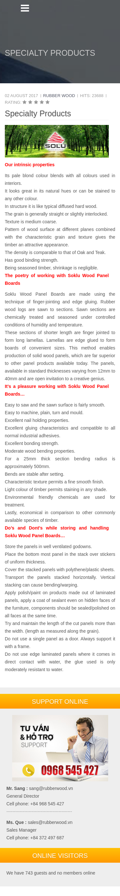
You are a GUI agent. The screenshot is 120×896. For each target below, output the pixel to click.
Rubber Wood (59, 95)
